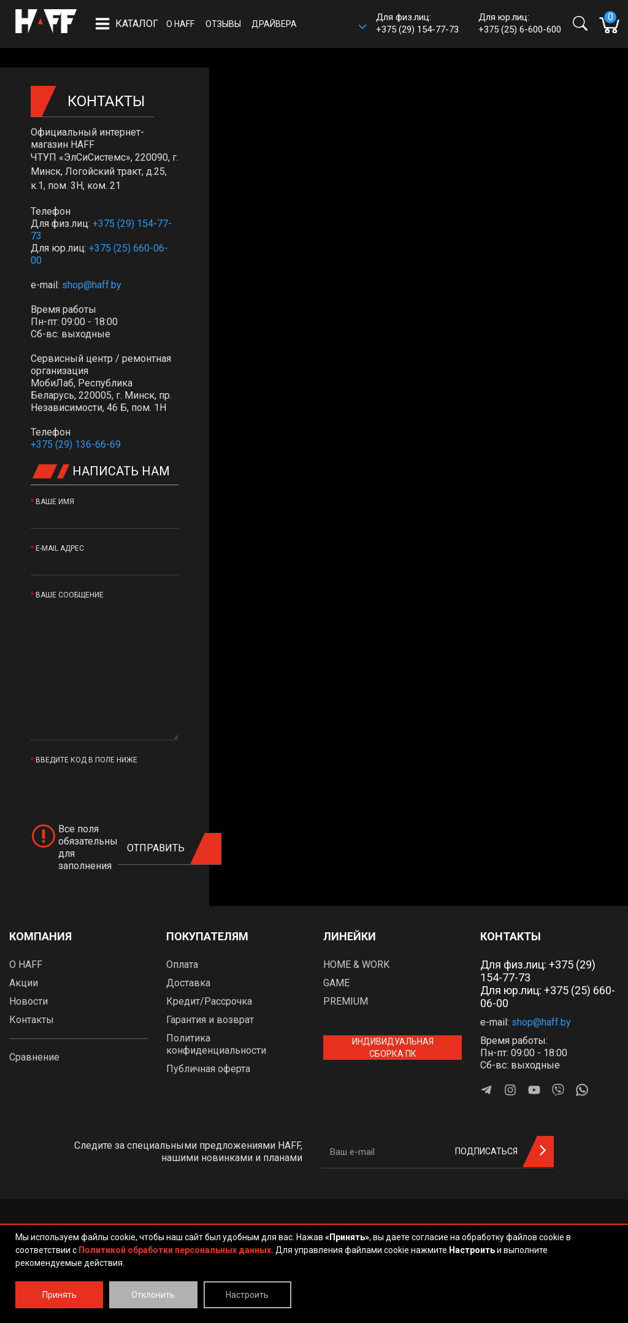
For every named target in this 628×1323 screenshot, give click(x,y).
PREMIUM (345, 1001)
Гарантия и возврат (210, 1020)
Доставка (188, 983)
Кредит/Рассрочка (209, 1001)
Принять (59, 1295)
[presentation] (124, 790)
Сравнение (34, 1057)
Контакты (31, 1020)
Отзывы (223, 24)
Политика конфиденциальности (216, 1044)
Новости (28, 1001)
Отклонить (153, 1295)
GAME (336, 983)
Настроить (247, 1295)
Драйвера (274, 24)
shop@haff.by (91, 285)
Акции (23, 983)
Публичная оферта (208, 1069)
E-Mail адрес (60, 548)
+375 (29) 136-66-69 (76, 444)
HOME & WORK (356, 964)
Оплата (182, 964)
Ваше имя (55, 501)
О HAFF (180, 24)
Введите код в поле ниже (86, 760)
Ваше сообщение (70, 595)
